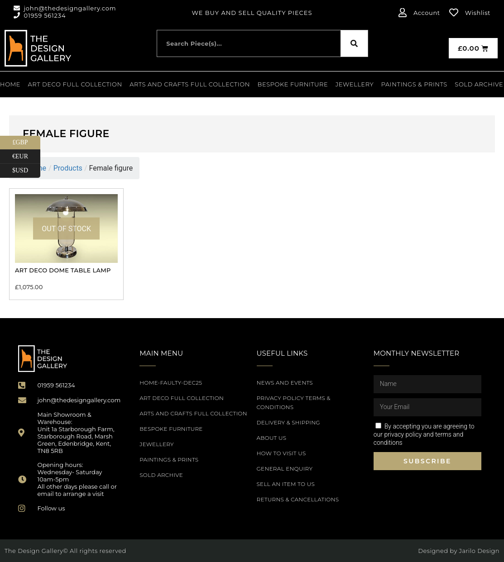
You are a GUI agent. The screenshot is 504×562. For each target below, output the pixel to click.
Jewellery (355, 84)
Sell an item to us (286, 484)
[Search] (354, 43)
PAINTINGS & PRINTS (414, 84)
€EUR (26, 157)
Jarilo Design (479, 550)
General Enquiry (285, 468)
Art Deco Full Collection (75, 84)
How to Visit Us (281, 453)
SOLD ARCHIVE (479, 84)
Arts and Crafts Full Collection (190, 84)
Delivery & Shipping (288, 422)
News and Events (285, 382)
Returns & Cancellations (298, 499)
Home (10, 84)
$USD (26, 171)
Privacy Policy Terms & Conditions (294, 402)
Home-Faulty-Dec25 (170, 382)
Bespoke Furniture (293, 84)
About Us (272, 437)
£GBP (26, 143)
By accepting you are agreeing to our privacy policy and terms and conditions (424, 434)
